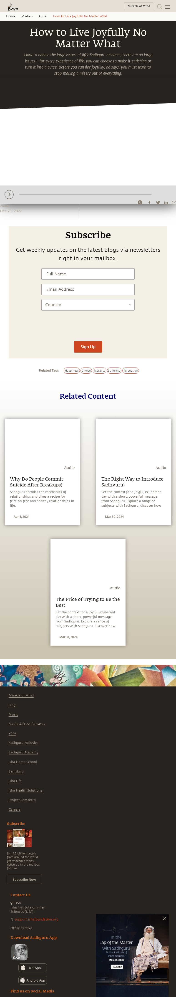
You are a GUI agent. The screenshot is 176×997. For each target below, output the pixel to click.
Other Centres (21, 928)
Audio (42, 16)
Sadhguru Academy (23, 752)
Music (13, 714)
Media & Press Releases (27, 724)
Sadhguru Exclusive (23, 743)
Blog (12, 705)
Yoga (12, 733)
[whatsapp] (139, 202)
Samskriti (16, 771)
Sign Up (88, 346)
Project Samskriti (22, 800)
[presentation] (88, 323)
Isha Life (15, 781)
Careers (14, 809)
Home (10, 16)
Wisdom (27, 16)
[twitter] (158, 202)
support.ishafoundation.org (36, 919)
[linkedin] (166, 202)
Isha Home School (23, 762)
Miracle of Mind (21, 695)
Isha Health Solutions (25, 790)
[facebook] (149, 202)
